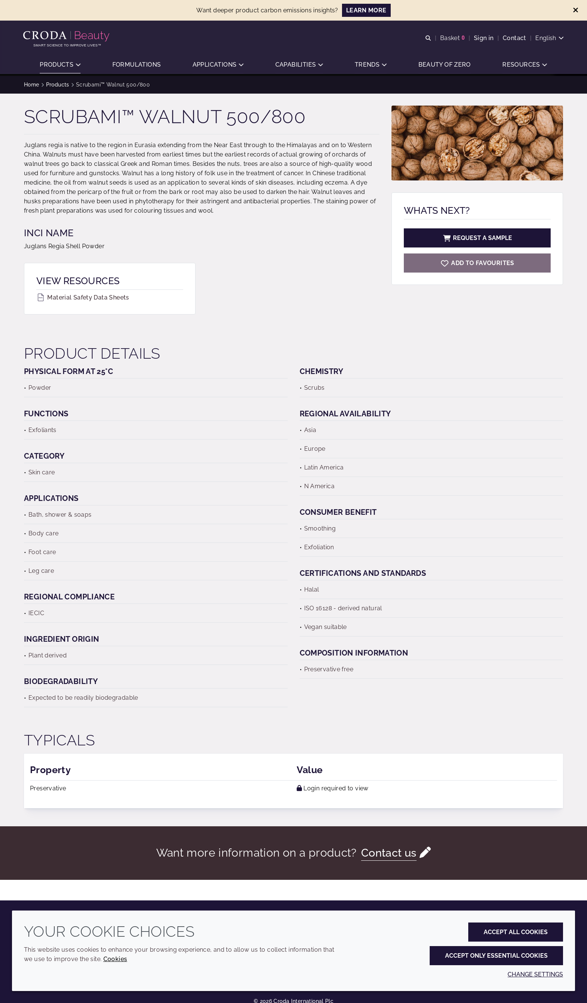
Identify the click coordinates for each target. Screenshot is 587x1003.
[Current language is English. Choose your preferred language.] (549, 38)
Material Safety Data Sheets (82, 297)
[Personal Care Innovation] (68, 36)
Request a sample (477, 237)
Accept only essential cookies (496, 955)
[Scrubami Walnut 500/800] (477, 263)
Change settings (535, 974)
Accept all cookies (516, 932)
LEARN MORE (366, 10)
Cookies (115, 959)
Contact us (388, 852)
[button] (60, 66)
